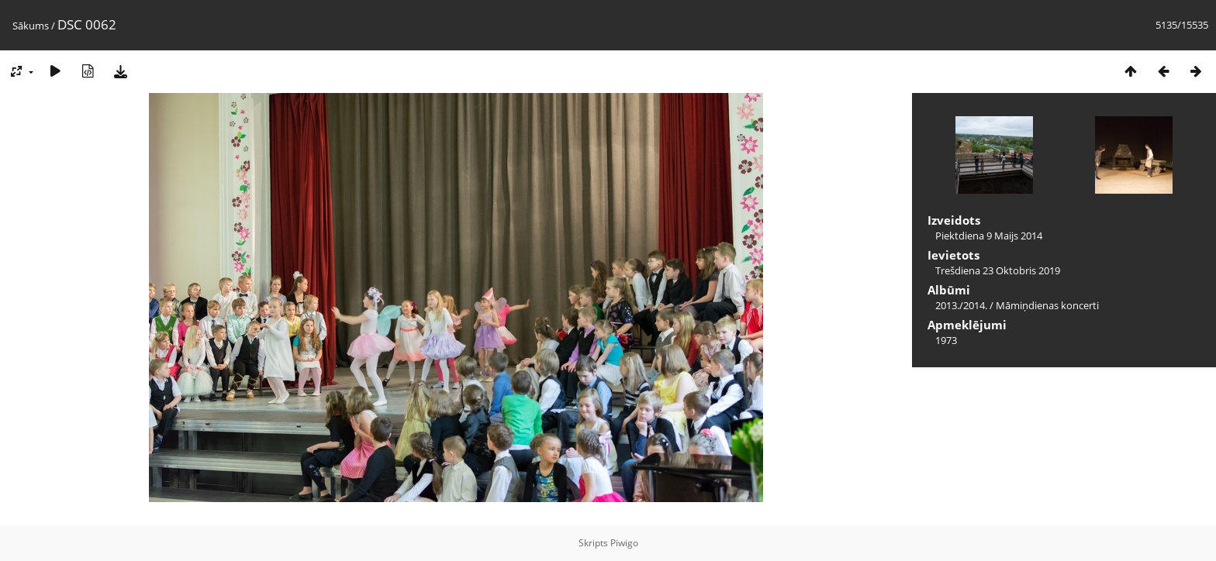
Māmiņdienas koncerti (1047, 305)
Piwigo (624, 542)
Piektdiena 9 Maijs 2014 (988, 236)
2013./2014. (961, 305)
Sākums (30, 26)
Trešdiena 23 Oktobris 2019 (997, 270)
